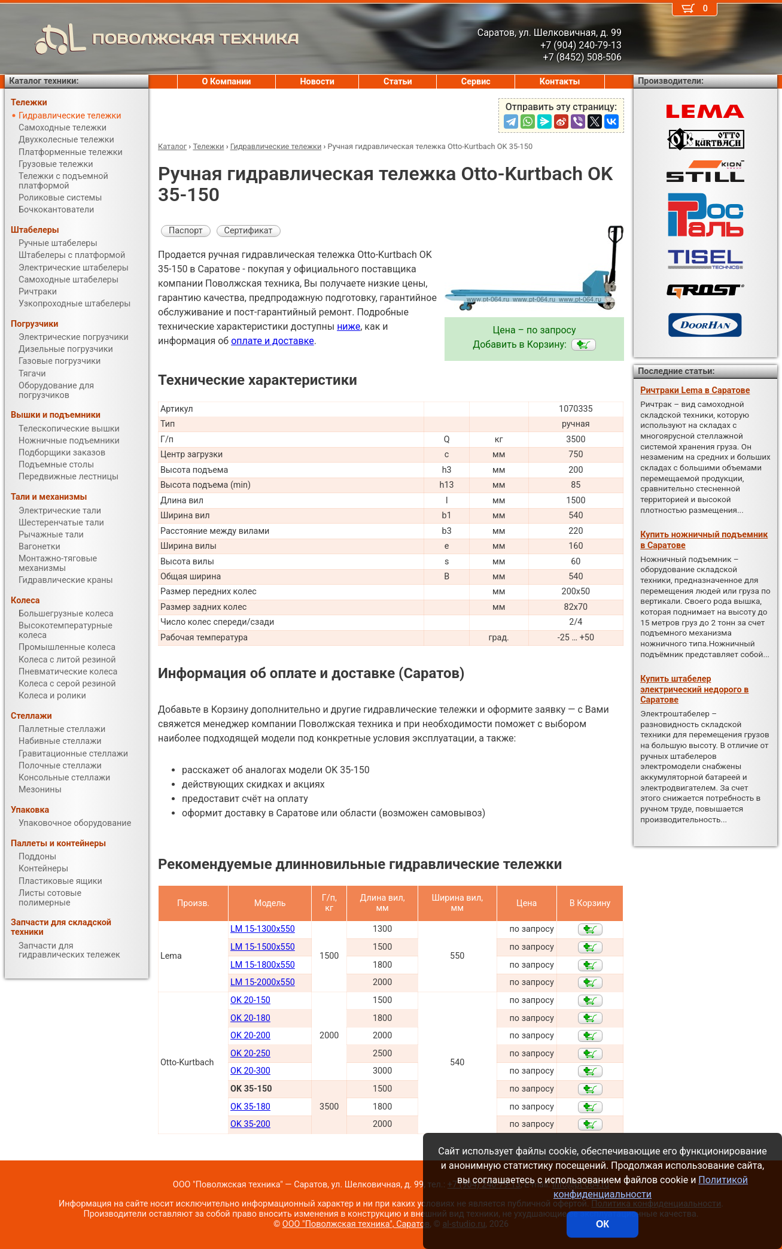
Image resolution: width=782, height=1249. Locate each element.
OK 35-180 (250, 1107)
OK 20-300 (250, 1071)
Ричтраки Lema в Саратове (695, 390)
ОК (602, 1224)
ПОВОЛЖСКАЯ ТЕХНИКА (152, 38)
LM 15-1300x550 (262, 929)
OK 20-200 (250, 1036)
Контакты (560, 82)
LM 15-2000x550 (262, 982)
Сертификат (248, 231)
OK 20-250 (250, 1054)
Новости (317, 82)
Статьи (398, 82)
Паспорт (186, 231)
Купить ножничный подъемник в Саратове (704, 540)
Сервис (476, 82)
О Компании (226, 82)
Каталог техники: (43, 81)
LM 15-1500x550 (262, 947)
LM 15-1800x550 (262, 965)
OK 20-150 (250, 1000)
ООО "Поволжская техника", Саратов (356, 1224)
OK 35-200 (250, 1124)
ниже (348, 326)
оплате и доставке (272, 341)
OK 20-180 (250, 1018)
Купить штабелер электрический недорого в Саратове (694, 689)
